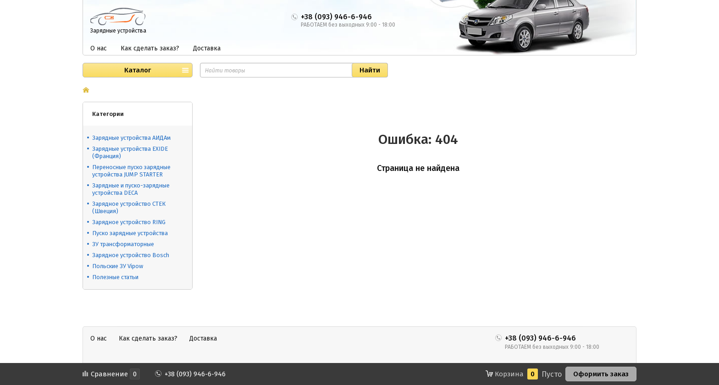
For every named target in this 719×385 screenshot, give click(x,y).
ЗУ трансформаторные (123, 244)
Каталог (137, 70)
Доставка (207, 48)
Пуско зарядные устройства (130, 233)
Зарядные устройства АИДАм (131, 137)
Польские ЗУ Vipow (117, 266)
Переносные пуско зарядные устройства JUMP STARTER (131, 171)
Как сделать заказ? (150, 48)
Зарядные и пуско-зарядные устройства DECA (131, 189)
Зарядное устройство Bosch (130, 255)
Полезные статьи (115, 277)
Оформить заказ (601, 374)
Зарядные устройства (118, 31)
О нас (98, 48)
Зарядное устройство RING (129, 222)
